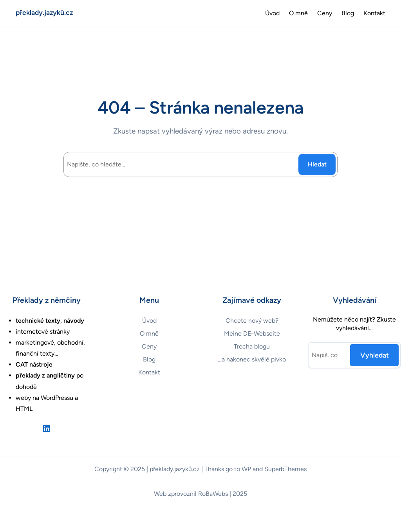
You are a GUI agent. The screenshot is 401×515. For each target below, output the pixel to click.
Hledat (317, 164)
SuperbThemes (285, 469)
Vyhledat (374, 355)
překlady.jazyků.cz (44, 12)
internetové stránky (43, 331)
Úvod (272, 13)
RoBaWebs (213, 493)
